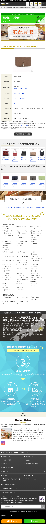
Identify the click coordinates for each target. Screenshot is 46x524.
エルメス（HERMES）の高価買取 (11, 207)
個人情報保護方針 (30, 481)
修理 (39, 4)
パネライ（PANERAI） (21, 236)
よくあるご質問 (7, 466)
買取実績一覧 (29, 462)
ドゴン (15, 103)
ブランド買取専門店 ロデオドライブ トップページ (16, 458)
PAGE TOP (23, 421)
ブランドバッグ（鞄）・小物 (34, 298)
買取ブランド (4, 477)
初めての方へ (6, 462)
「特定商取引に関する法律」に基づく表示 (12, 486)
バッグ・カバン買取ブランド (9, 494)
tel (27, 3)
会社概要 (5, 481)
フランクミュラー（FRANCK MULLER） (22, 243)
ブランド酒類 (7, 297)
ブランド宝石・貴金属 (9, 302)
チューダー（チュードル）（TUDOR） (22, 232)
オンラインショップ (31, 485)
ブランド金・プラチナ (22, 302)
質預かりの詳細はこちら (21, 88)
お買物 (31, 4)
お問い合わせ (6, 469)
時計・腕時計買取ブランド (8, 490)
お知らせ (28, 466)
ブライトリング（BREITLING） (7, 232)
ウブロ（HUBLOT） (9, 235)
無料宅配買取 (13, 521)
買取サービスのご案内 (7, 473)
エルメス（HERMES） (20, 98)
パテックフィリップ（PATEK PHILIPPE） (36, 232)
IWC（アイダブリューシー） (36, 227)
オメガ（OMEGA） (22, 226)
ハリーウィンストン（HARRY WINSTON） (36, 237)
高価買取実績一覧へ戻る (23, 134)
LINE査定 (35, 521)
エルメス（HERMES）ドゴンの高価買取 (33, 207)
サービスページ (24, 125)
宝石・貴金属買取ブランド (8, 498)
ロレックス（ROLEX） (6, 248)
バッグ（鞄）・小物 (19, 93)
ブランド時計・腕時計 (22, 298)
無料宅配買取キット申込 (32, 469)
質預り (35, 4)
